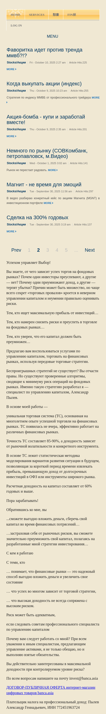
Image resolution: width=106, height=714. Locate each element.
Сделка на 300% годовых (37, 217)
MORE (11, 69)
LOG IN (16, 25)
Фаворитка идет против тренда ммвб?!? (44, 52)
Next (90, 250)
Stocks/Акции (16, 62)
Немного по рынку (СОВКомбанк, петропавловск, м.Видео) (47, 153)
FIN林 (71, 14)
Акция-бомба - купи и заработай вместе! (45, 119)
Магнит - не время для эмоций (43, 185)
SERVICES (37, 14)
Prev (16, 250)
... (76, 250)
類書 (56, 14)
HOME (15, 14)
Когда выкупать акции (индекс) (44, 84)
